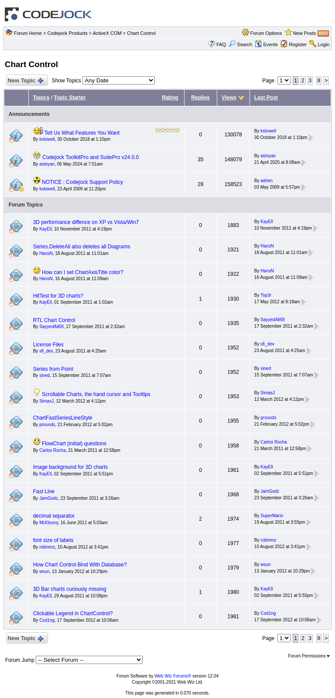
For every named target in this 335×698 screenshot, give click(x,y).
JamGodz (48, 498)
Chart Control (141, 33)
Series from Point (53, 369)
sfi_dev (46, 351)
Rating (170, 98)
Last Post (266, 98)
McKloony (48, 522)
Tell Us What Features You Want (82, 133)
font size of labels (53, 540)
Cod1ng (47, 620)
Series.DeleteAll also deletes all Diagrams (81, 247)
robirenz (47, 547)
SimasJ (46, 401)
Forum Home (28, 33)
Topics (41, 98)
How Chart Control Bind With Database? (80, 565)
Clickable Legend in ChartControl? (73, 613)
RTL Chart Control (54, 320)
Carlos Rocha (52, 450)
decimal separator (54, 516)
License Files (48, 345)
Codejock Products (67, 33)
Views (229, 98)
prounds (47, 424)
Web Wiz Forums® (172, 676)
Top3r (265, 295)
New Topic (25, 81)
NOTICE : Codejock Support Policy (82, 182)
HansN (46, 253)
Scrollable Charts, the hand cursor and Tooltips (96, 394)
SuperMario (271, 515)
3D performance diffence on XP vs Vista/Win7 (86, 222)
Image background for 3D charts (70, 467)
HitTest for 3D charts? (58, 296)
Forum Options (266, 33)
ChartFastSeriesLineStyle (62, 418)
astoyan (47, 164)
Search (240, 44)
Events (266, 44)
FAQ (221, 44)
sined (44, 375)
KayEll (45, 229)
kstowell (47, 139)
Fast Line (44, 491)
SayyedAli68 (51, 326)
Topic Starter (69, 98)
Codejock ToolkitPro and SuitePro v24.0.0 (90, 157)
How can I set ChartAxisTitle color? (82, 272)
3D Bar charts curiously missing (69, 589)
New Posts (304, 33)
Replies (200, 98)
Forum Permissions (309, 656)
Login (323, 44)
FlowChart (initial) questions (74, 443)
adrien (266, 180)
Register (298, 44)
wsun (44, 571)
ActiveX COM (107, 33)
